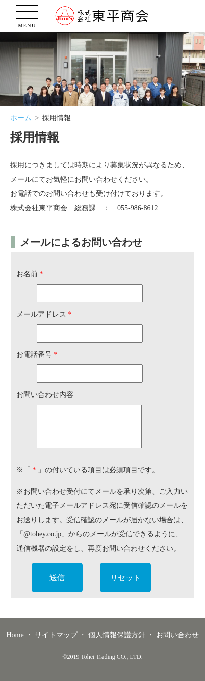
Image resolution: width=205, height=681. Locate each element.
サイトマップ (56, 635)
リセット (125, 578)
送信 (57, 578)
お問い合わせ (177, 635)
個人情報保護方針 (116, 635)
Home (14, 635)
